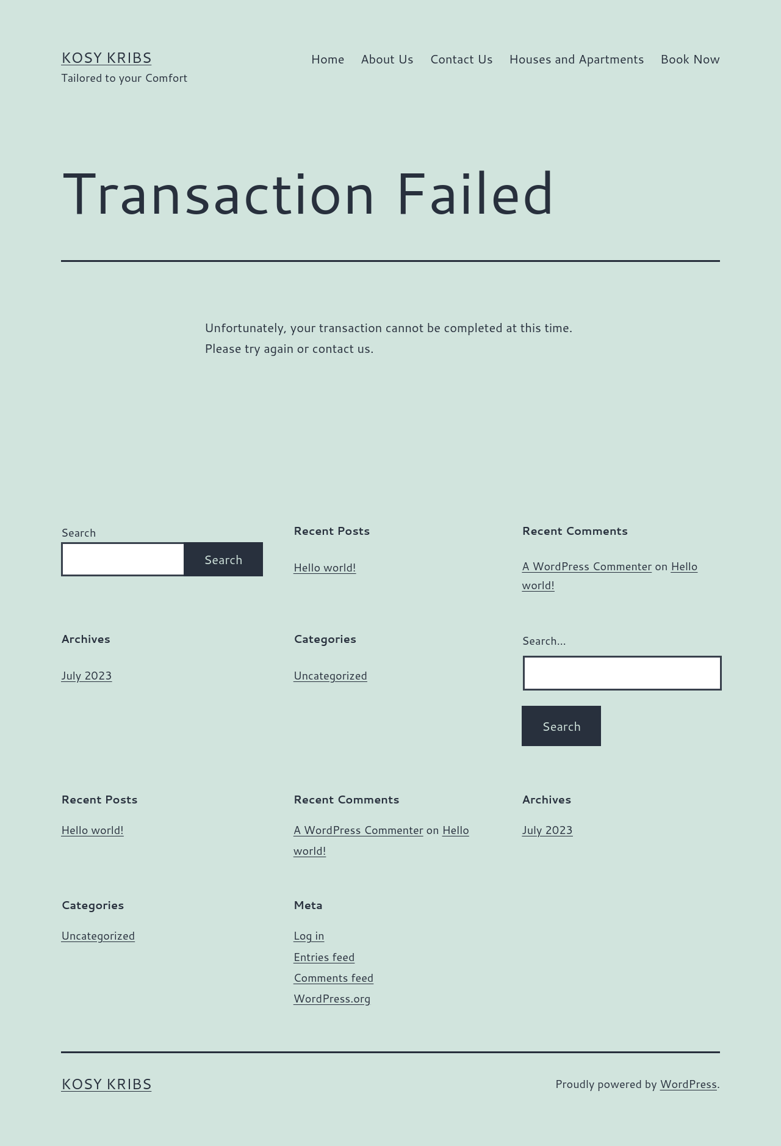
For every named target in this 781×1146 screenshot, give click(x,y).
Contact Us (461, 58)
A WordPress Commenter (587, 566)
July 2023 (86, 675)
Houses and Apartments (576, 58)
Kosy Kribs (106, 57)
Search (78, 532)
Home (327, 58)
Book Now (690, 58)
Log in (309, 935)
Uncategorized (330, 675)
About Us (387, 58)
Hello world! (324, 567)
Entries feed (324, 957)
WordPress (688, 1084)
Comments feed (333, 977)
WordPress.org (332, 998)
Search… (544, 640)
